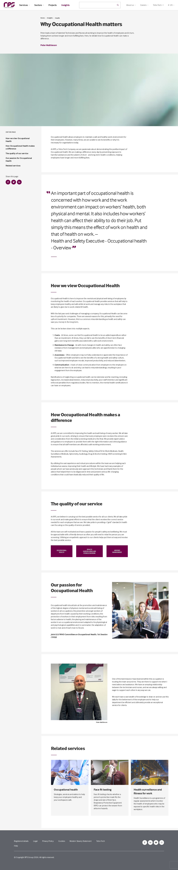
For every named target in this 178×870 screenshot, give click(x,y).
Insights (65, 5)
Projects (52, 5)
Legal (35, 841)
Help (16, 845)
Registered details (21, 841)
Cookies (61, 841)
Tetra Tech (158, 5)
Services (24, 5)
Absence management (117, 551)
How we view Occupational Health (18, 139)
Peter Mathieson (48, 45)
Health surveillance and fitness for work (89, 551)
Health (57, 18)
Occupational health (62, 551)
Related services (13, 165)
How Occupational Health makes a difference (20, 147)
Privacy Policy (48, 841)
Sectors (39, 5)
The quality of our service (17, 153)
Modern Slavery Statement (80, 841)
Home (42, 18)
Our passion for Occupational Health (19, 159)
